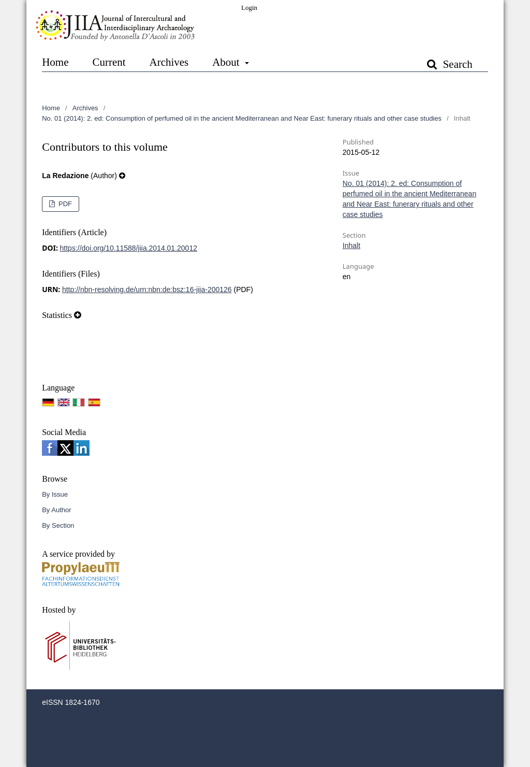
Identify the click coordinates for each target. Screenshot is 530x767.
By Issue (55, 494)
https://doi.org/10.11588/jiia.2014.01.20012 (128, 248)
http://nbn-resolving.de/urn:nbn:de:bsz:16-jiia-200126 (147, 289)
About (227, 62)
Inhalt (351, 245)
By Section (58, 525)
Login (249, 7)
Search (456, 64)
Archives (168, 62)
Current (108, 62)
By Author (56, 510)
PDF (64, 204)
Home (55, 62)
